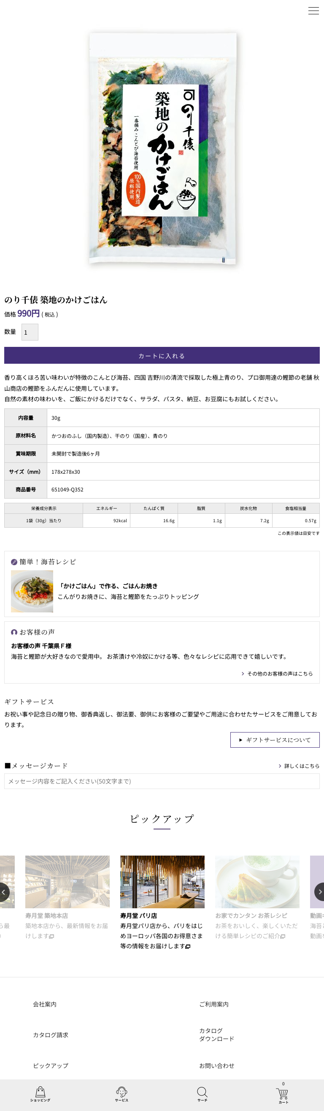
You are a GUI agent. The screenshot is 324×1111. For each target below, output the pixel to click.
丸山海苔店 (26, 10)
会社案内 (45, 1004)
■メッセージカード (36, 765)
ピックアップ (162, 818)
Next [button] (319, 892)
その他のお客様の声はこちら (280, 673)
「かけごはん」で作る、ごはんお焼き (107, 586)
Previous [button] (5, 892)
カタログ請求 (50, 1034)
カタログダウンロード (217, 1034)
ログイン (292, 10)
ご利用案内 (214, 1004)
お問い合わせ (217, 1065)
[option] (67, 898)
